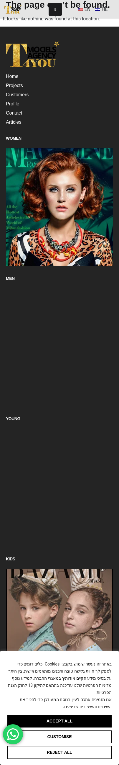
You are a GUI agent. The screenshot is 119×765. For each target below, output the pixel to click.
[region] (59, 708)
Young (13, 418)
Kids (10, 559)
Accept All (59, 721)
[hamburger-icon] (55, 9)
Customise (59, 736)
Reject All (59, 752)
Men (10, 278)
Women (14, 138)
